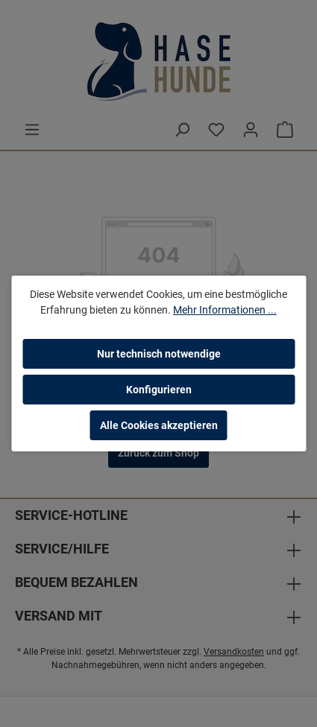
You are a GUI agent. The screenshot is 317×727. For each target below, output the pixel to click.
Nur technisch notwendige (159, 354)
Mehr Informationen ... (225, 310)
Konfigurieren (159, 390)
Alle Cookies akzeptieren (159, 425)
